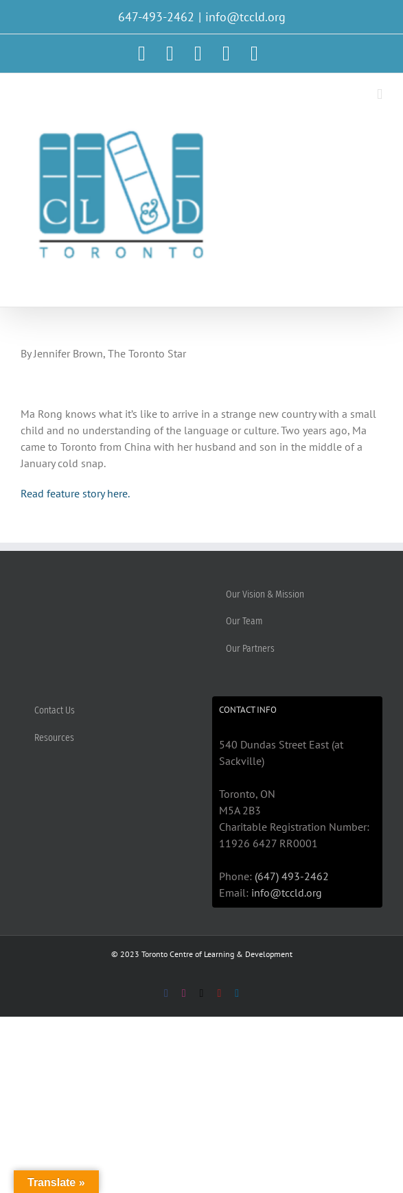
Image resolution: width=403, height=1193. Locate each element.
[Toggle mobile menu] (379, 94)
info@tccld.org (245, 17)
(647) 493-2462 (292, 876)
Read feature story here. (75, 493)
